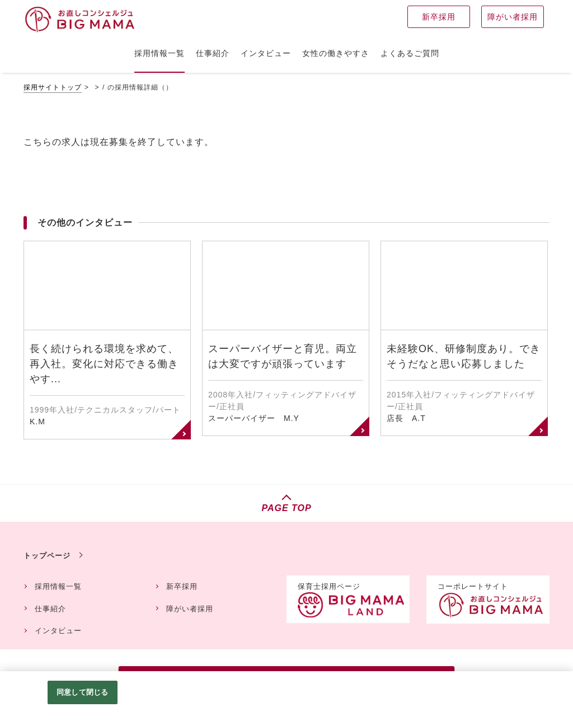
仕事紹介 (50, 609)
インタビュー (58, 630)
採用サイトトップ (53, 87)
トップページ (47, 555)
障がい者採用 (189, 609)
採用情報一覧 (58, 586)
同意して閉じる (82, 692)
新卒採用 (182, 586)
